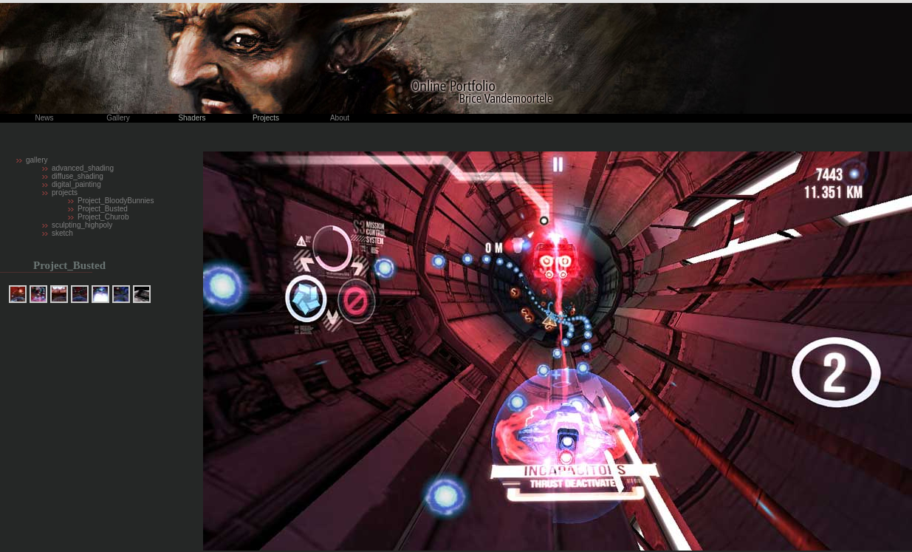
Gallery (118, 118)
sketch (62, 233)
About (339, 118)
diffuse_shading (77, 176)
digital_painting (76, 184)
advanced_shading (83, 168)
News (44, 118)
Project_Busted (103, 209)
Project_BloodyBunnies (116, 201)
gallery (36, 160)
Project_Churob (103, 217)
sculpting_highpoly (82, 225)
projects (65, 192)
